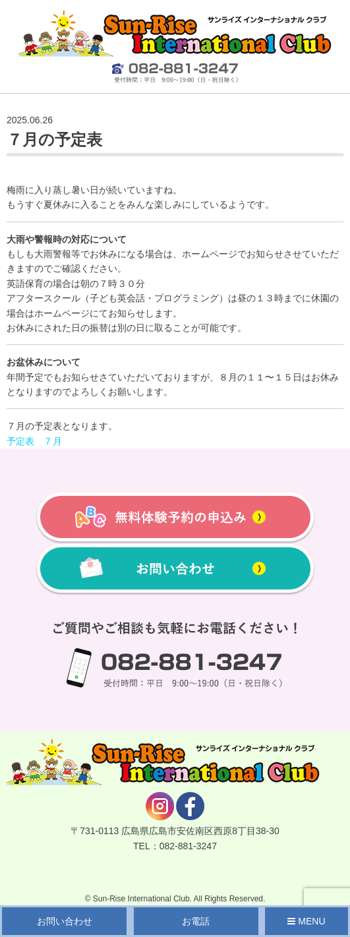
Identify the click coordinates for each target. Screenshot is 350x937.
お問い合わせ (64, 921)
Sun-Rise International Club (141, 898)
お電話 (196, 921)
